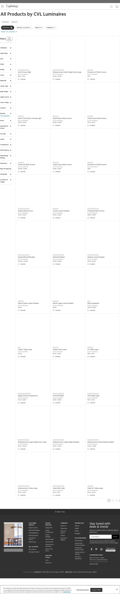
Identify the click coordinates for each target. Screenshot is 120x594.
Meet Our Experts (63, 547)
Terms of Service (109, 558)
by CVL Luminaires (32, 72)
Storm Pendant (32, 415)
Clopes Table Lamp (98, 328)
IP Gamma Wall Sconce (67, 242)
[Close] (117, 589)
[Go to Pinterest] (96, 565)
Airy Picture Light (33, 69)
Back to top (60, 527)
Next (119, 516)
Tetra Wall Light (65, 415)
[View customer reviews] (110, 565)
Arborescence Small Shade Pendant (72, 460)
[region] (60, 590)
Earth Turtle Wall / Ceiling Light (102, 113)
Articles (77, 541)
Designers (77, 549)
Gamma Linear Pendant (67, 285)
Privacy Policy (98, 558)
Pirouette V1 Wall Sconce (100, 69)
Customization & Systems (49, 561)
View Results (17, 39)
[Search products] (111, 6)
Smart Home (6, 22)
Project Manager (47, 551)
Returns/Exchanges (34, 546)
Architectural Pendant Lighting (80, 560)
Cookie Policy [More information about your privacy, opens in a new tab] (67, 592)
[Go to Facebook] (91, 565)
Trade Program (49, 555)
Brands (77, 546)
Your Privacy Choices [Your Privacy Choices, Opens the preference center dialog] (82, 590)
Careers (63, 551)
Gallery (77, 544)
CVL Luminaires (50, 14)
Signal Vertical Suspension (100, 372)
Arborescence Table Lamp (100, 460)
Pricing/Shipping (33, 548)
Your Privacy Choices (32, 554)
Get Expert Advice (34, 568)
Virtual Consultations (49, 547)
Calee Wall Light (33, 504)
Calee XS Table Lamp (66, 504)
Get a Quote (32, 565)
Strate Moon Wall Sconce (36, 156)
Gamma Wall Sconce (98, 199)
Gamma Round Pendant (99, 242)
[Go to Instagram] (101, 565)
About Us (63, 541)
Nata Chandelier (65, 328)
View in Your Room (49, 565)
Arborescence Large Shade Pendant (40, 460)
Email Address (95, 552)
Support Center (33, 543)
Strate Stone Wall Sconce (36, 199)
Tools (46, 576)
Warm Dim (17, 22)
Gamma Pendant (33, 285)
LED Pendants (79, 556)
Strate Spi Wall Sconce (99, 156)
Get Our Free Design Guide (13, 565)
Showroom (64, 544)
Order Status (32, 557)
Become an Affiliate (64, 554)
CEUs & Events (49, 557)
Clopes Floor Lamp (34, 372)
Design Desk (48, 543)
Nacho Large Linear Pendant (37, 328)
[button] (2, 6)
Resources (48, 578)
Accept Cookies (96, 590)
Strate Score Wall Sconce (68, 156)
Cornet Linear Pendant (35, 242)
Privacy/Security (33, 551)
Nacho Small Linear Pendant (101, 285)
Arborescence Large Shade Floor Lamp (103, 416)
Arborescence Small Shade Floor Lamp (71, 71)
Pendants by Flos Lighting (80, 569)
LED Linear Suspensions (78, 573)
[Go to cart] (117, 6)
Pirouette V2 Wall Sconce (68, 199)
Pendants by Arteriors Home (79, 564)
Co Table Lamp (64, 372)
